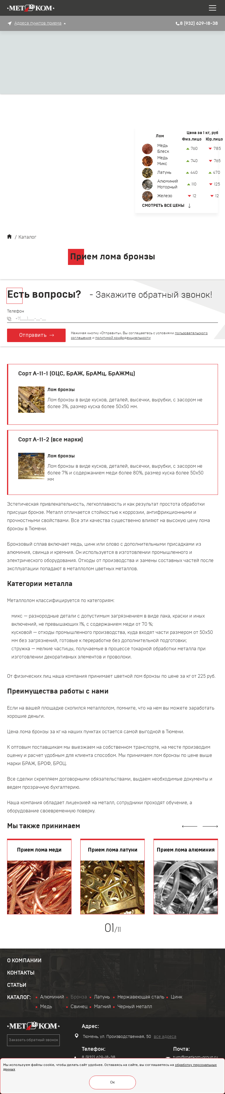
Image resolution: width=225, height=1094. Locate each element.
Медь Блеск (163, 149)
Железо (164, 196)
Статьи (16, 985)
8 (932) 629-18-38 (94, 1058)
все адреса (165, 1037)
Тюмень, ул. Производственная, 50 (112, 1036)
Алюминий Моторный (167, 184)
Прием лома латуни (112, 850)
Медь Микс (162, 161)
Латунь (164, 173)
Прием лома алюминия (186, 850)
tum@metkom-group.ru (192, 1058)
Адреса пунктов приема (38, 23)
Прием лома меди (39, 850)
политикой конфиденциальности (123, 337)
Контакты (21, 973)
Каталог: (19, 997)
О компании (24, 960)
